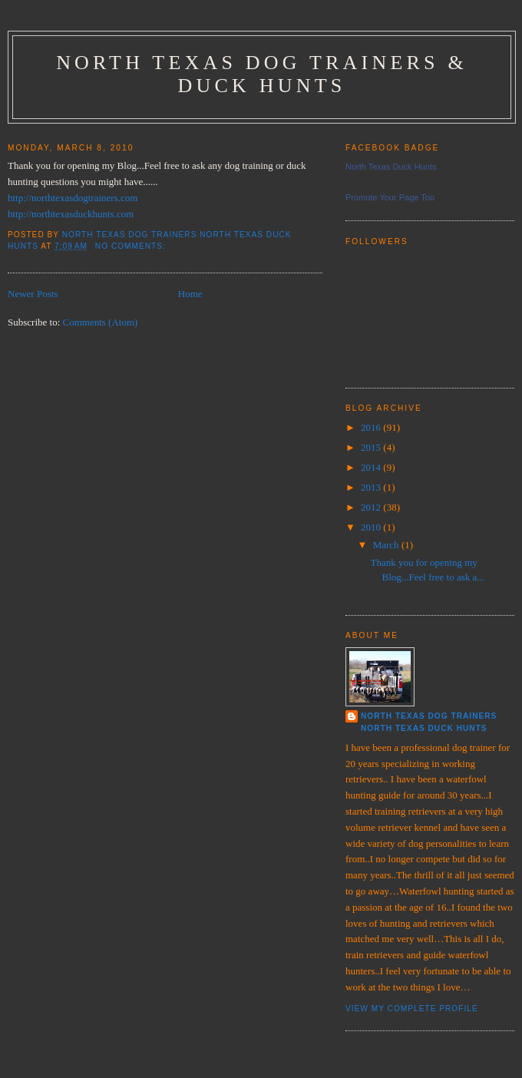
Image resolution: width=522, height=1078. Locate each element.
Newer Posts (33, 293)
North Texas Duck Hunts (390, 166)
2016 (372, 427)
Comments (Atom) (100, 322)
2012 (372, 507)
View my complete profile (411, 1008)
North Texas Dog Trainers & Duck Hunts (261, 74)
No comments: (132, 246)
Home (190, 293)
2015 (372, 447)
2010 (372, 527)
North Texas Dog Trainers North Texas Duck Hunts (429, 722)
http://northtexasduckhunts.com (71, 214)
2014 (372, 467)
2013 (372, 487)
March (387, 545)
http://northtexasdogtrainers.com (72, 197)
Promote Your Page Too (389, 197)
